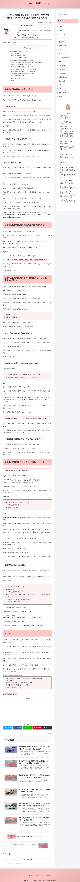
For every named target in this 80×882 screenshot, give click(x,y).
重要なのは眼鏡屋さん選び (20, 57)
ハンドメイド (62, 53)
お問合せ (49, 875)
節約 (60, 49)
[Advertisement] (27, 711)
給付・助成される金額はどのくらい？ (21, 64)
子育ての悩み (62, 65)
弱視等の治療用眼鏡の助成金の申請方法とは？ (22, 73)
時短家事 (61, 42)
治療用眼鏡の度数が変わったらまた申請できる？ (24, 71)
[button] (76, 14)
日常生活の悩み (63, 77)
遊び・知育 (62, 81)
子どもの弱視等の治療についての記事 (17, 96)
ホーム (30, 875)
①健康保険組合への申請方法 (19, 75)
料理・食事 (62, 34)
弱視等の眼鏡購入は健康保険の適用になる (22, 66)
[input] (67, 14)
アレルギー (62, 38)
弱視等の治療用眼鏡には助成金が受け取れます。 (23, 60)
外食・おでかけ (63, 92)
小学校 (60, 26)
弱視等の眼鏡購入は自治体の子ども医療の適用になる (25, 69)
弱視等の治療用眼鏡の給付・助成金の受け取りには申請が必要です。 (28, 62)
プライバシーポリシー (39, 875)
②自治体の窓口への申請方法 (19, 78)
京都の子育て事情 (7, 694)
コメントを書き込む (27, 859)
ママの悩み (62, 69)
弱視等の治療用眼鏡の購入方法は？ (19, 51)
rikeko (68, 113)
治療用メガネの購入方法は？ (19, 55)
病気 (14, 694)
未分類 (60, 96)
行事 (60, 88)
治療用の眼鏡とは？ (17, 53)
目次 (25, 48)
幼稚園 (60, 30)
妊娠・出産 (62, 61)
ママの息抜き (62, 73)
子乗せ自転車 (62, 46)
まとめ (12, 80)
